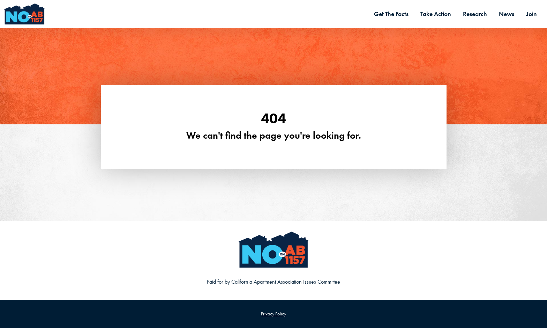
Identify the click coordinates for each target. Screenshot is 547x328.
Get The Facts (391, 14)
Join (531, 14)
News (506, 14)
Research (475, 14)
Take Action (435, 14)
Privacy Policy (273, 314)
